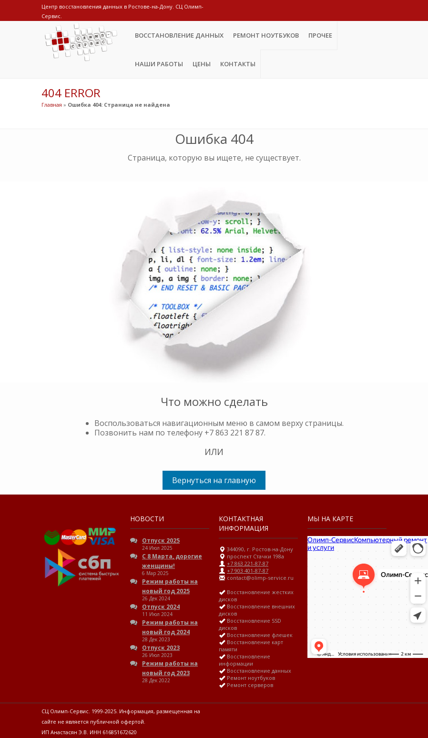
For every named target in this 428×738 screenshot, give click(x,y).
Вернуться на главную (214, 480)
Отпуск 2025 (161, 540)
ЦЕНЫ (202, 64)
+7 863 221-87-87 (247, 563)
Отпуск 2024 (161, 607)
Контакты (237, 64)
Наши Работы (159, 64)
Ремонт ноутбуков (266, 35)
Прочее (320, 35)
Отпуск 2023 (161, 648)
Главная (51, 104)
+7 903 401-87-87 (247, 570)
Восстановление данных (179, 35)
